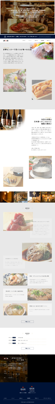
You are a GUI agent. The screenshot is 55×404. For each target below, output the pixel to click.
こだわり (23, 40)
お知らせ (36, 40)
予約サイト (49, 40)
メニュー (30, 40)
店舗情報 (42, 40)
